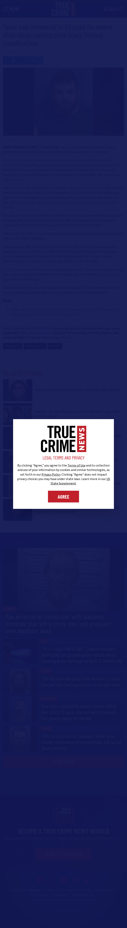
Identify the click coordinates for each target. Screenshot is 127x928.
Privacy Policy (51, 474)
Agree (63, 497)
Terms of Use (76, 465)
